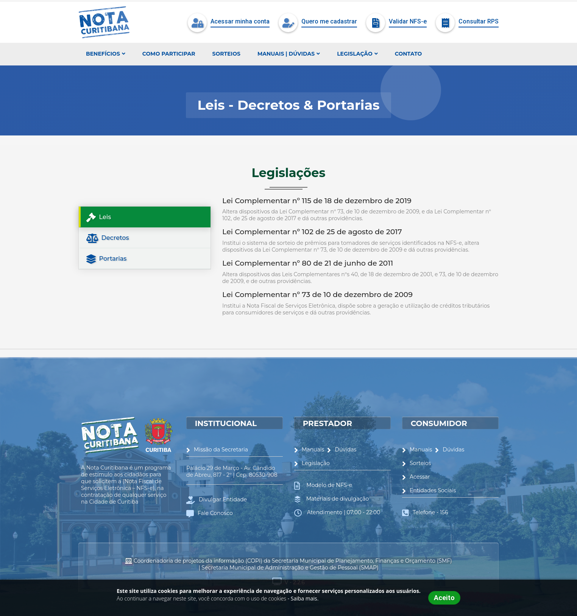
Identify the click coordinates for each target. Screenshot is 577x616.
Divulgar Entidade (216, 499)
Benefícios (105, 53)
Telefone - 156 (430, 512)
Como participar (168, 53)
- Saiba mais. (303, 598)
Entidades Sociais (429, 490)
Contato (408, 53)
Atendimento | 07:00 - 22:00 (343, 512)
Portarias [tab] (106, 259)
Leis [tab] (98, 217)
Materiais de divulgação (337, 498)
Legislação (357, 53)
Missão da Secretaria (217, 449)
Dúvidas (341, 449)
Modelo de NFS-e (328, 485)
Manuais (309, 449)
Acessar (416, 476)
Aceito (444, 598)
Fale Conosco (209, 513)
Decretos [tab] (107, 238)
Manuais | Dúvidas (288, 53)
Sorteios (226, 53)
